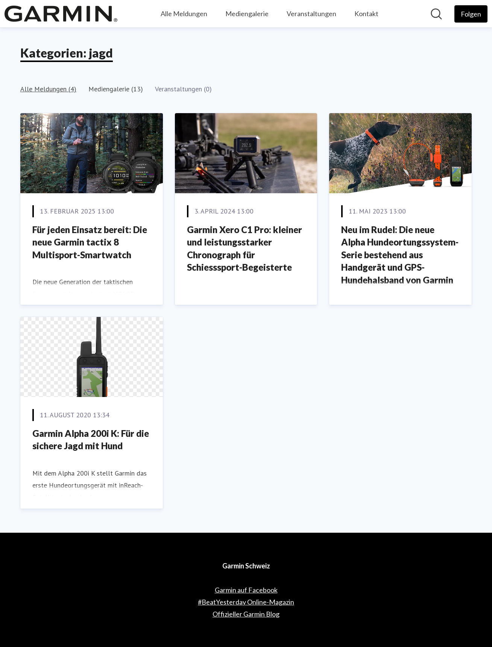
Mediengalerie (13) (115, 89)
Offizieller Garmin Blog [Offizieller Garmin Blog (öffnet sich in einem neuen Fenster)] (246, 614)
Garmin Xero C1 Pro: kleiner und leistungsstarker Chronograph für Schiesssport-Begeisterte (244, 248)
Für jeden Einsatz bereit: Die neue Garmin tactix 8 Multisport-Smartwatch (89, 242)
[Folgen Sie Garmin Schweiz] (470, 14)
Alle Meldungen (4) (48, 89)
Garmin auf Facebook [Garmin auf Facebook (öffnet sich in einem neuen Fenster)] (246, 590)
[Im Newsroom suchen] (436, 14)
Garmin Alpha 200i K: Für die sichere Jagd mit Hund (90, 440)
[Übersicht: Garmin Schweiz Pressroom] (61, 14)
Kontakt (366, 13)
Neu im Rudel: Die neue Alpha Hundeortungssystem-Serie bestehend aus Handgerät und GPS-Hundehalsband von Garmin (400, 254)
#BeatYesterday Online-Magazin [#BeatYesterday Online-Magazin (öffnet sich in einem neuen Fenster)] (246, 602)
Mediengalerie (247, 13)
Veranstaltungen (311, 13)
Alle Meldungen (184, 13)
